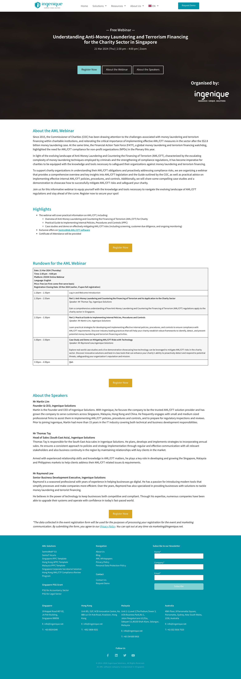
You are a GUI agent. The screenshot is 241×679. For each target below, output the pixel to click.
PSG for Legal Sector (51, 594)
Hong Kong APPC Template (55, 562)
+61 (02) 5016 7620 (175, 630)
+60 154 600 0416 (131, 637)
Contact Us (101, 580)
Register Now (89, 70)
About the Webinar (117, 70)
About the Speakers (148, 70)
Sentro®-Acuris (49, 555)
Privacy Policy (107, 527)
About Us (137, 6)
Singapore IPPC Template (54, 559)
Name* (178, 554)
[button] (99, 5)
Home (84, 6)
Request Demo (103, 583)
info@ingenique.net (53, 624)
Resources (118, 6)
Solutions (100, 6)
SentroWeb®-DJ (49, 552)
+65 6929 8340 (51, 630)
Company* (178, 565)
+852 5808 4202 (91, 630)
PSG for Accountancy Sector (55, 590)
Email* (178, 576)
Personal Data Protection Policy (111, 565)
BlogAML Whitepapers (104, 557)
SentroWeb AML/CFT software (74, 230)
